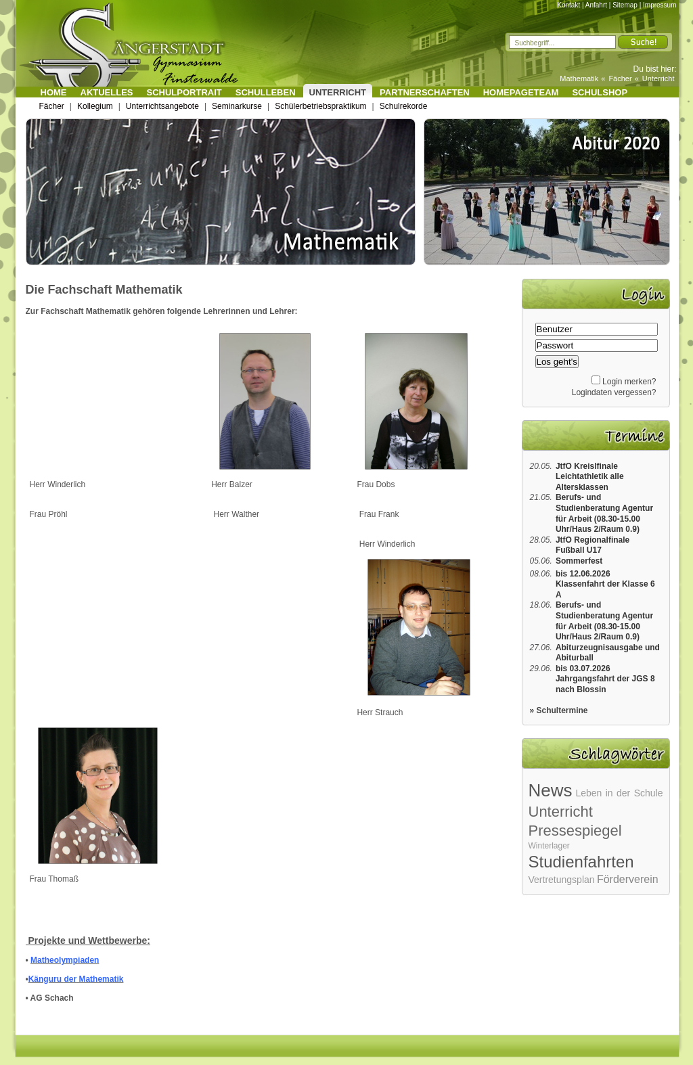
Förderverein (627, 879)
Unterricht (658, 78)
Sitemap (625, 5)
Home (54, 92)
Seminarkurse (237, 106)
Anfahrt (596, 5)
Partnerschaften (425, 92)
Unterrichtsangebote (162, 106)
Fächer (619, 78)
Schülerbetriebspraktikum (320, 106)
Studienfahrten (581, 862)
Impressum (659, 5)
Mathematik (579, 78)
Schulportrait (184, 92)
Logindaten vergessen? (614, 392)
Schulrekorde (404, 106)
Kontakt (568, 5)
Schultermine (562, 710)
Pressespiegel (575, 830)
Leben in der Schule (619, 793)
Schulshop (599, 92)
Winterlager (549, 846)
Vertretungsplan (562, 879)
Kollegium (95, 106)
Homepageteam (521, 92)
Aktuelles (107, 92)
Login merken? (629, 381)
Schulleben (266, 92)
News (551, 790)
